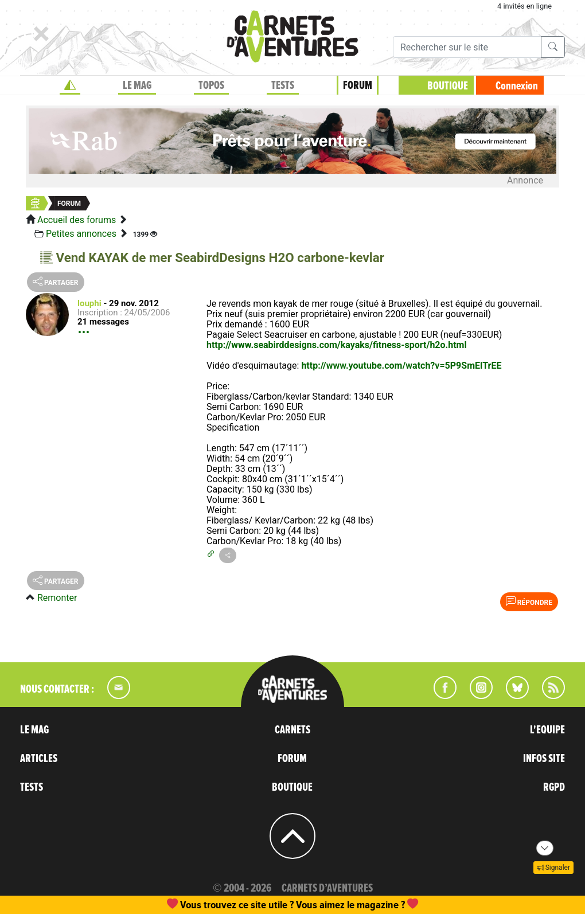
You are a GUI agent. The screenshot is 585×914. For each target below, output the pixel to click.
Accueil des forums (76, 219)
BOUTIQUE (447, 86)
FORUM (357, 85)
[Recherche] (467, 47)
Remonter (57, 597)
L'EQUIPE (547, 730)
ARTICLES (38, 758)
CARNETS (292, 730)
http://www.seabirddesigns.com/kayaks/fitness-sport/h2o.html (336, 344)
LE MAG (137, 85)
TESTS (282, 85)
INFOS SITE (544, 758)
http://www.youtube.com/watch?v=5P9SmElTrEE (401, 365)
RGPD (554, 787)
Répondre (529, 601)
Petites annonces (81, 233)
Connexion (517, 86)
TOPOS (211, 85)
